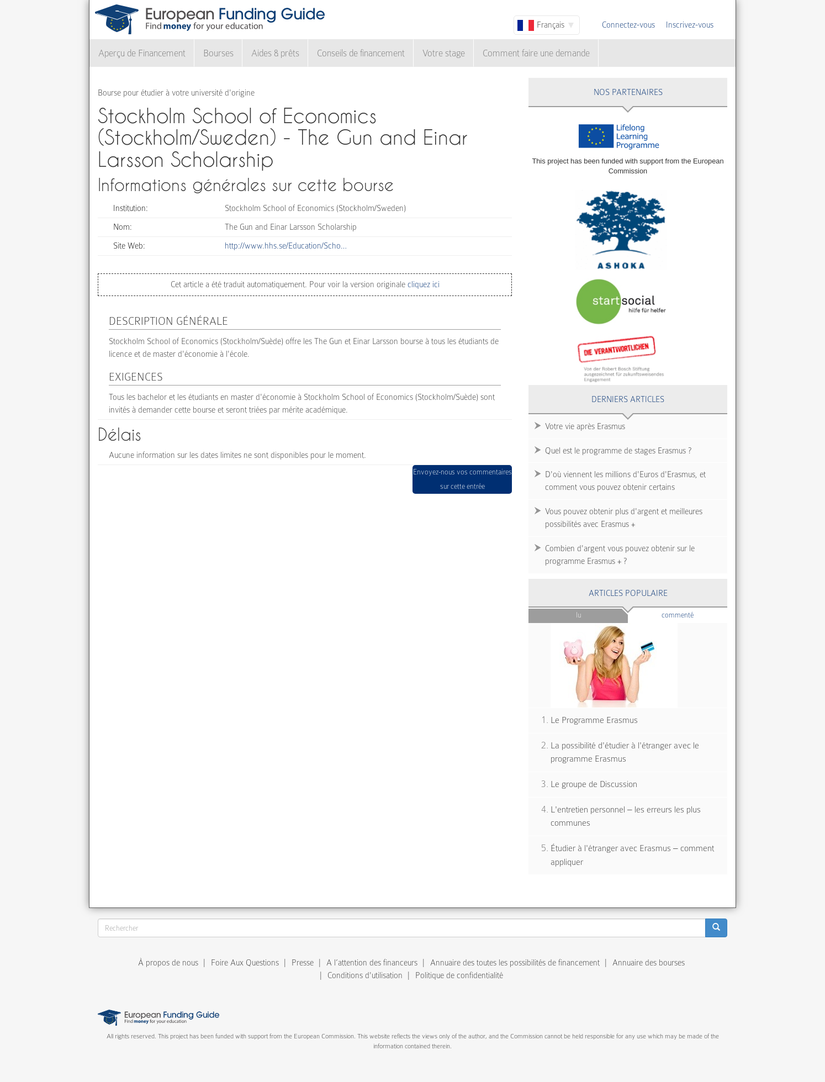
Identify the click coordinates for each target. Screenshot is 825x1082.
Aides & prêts (275, 53)
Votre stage (443, 53)
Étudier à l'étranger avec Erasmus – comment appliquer (632, 855)
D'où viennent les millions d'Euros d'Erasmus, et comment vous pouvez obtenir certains (625, 481)
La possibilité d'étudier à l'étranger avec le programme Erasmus (625, 752)
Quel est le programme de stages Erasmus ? (618, 450)
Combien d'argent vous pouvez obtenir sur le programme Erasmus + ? (620, 555)
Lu (578, 615)
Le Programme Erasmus (594, 720)
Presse (303, 962)
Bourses (218, 53)
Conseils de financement (361, 53)
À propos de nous (168, 962)
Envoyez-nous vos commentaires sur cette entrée (462, 479)
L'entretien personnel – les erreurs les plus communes (626, 816)
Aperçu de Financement (142, 53)
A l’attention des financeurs (371, 962)
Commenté (694, 614)
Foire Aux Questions (245, 962)
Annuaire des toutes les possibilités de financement (515, 962)
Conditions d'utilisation (365, 975)
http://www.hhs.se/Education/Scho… (286, 245)
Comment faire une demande (536, 53)
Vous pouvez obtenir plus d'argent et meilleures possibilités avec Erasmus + (623, 518)
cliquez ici (422, 284)
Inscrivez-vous (689, 24)
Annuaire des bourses (648, 962)
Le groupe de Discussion (594, 784)
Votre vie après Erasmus (585, 426)
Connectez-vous (628, 24)
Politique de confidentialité (459, 975)
